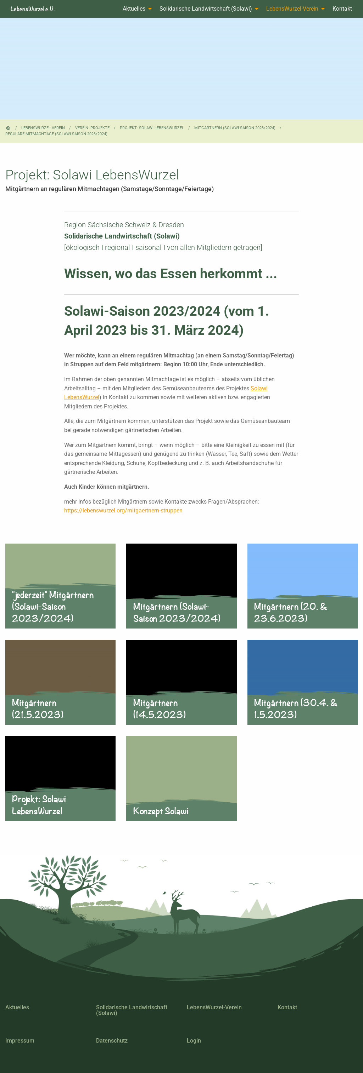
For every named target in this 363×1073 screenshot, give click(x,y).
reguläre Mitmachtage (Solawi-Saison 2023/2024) (56, 134)
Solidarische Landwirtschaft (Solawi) (206, 8)
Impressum (19, 1040)
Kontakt (342, 8)
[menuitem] (135, 9)
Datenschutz (112, 1040)
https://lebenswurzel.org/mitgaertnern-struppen (123, 510)
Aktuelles (134, 8)
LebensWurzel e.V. (33, 9)
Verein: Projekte (92, 128)
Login (194, 1040)
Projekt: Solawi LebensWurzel (152, 128)
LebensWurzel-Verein (292, 8)
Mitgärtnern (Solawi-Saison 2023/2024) (234, 128)
